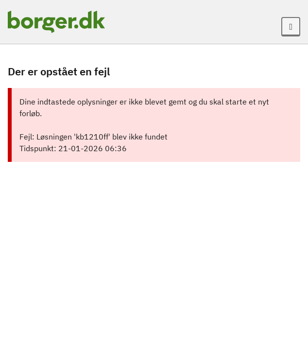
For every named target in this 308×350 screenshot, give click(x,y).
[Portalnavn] (56, 21)
